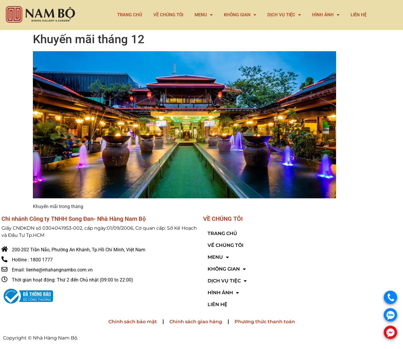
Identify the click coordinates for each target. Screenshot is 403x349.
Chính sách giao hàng (195, 321)
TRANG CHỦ (129, 14)
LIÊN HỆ (359, 14)
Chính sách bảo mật (132, 321)
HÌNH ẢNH (325, 15)
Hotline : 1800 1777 (32, 260)
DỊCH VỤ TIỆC (284, 15)
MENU (204, 15)
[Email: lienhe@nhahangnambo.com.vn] (4, 269)
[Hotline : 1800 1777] (4, 259)
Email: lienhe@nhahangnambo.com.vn (52, 270)
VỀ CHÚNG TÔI (168, 14)
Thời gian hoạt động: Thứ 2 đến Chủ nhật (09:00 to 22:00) (72, 280)
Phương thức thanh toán (265, 321)
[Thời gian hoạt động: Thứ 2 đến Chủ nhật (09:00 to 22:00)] (4, 279)
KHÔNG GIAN (240, 15)
